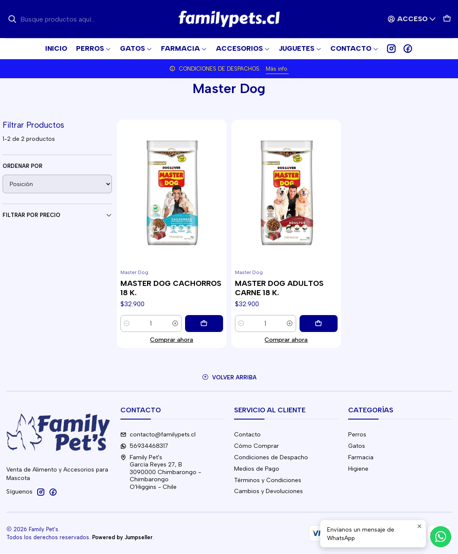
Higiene (358, 468)
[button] (354, 48)
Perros (357, 434)
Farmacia (360, 457)
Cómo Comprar (256, 446)
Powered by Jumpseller (122, 537)
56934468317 (144, 446)
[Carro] (447, 18)
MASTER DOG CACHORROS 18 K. (170, 288)
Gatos (356, 446)
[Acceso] (412, 18)
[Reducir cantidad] (127, 323)
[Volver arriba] (229, 377)
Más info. (277, 69)
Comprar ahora (171, 339)
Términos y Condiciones (267, 480)
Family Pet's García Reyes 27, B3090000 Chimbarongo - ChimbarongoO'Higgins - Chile (160, 472)
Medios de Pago (256, 468)
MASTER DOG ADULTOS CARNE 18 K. (279, 288)
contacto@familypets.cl (158, 434)
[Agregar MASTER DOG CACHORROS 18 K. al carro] (204, 323)
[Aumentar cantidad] (175, 323)
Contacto (247, 434)
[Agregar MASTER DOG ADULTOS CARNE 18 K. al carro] (319, 323)
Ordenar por (22, 166)
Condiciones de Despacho (271, 457)
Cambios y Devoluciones (268, 491)
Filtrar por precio (57, 215)
